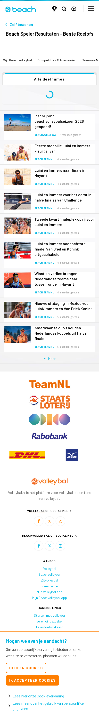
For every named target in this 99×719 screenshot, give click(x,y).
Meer (49, 358)
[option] (27, 454)
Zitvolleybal (49, 580)
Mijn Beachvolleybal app (49, 598)
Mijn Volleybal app (49, 592)
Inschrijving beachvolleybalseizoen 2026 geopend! (59, 121)
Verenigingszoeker (49, 621)
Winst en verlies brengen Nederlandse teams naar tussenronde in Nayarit (55, 278)
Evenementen (49, 586)
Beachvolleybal (45, 135)
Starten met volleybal (50, 615)
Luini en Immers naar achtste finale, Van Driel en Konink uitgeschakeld (60, 249)
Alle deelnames (49, 79)
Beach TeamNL (44, 159)
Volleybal (49, 568)
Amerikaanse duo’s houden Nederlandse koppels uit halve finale (60, 333)
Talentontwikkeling (50, 627)
